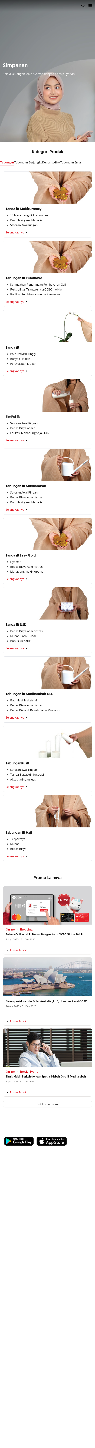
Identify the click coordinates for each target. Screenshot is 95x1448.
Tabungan (7, 162)
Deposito (48, 162)
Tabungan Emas (70, 162)
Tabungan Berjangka (28, 162)
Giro (57, 162)
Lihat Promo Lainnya (47, 1104)
